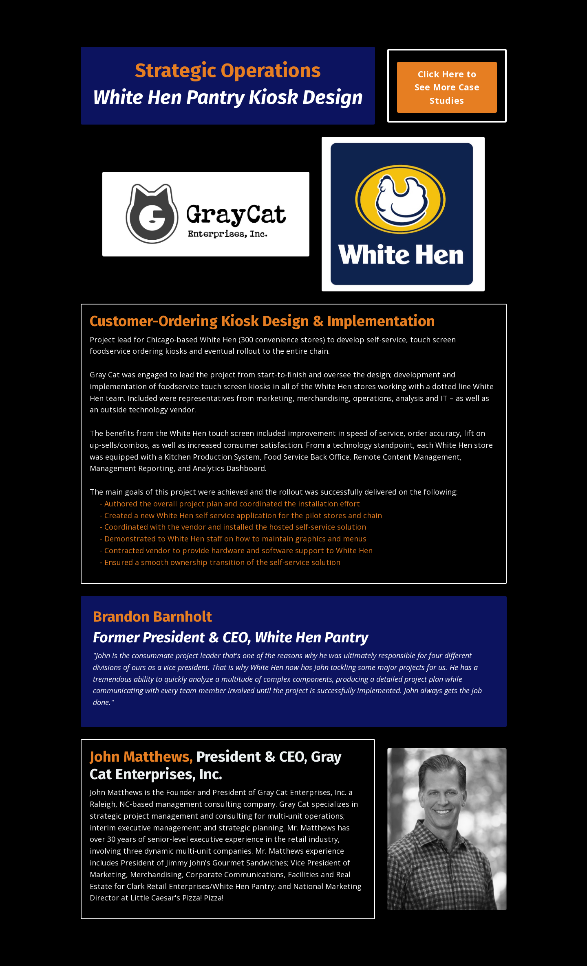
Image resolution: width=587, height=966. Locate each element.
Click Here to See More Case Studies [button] (447, 87)
